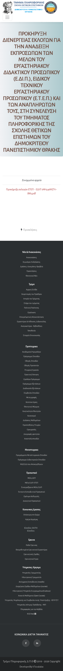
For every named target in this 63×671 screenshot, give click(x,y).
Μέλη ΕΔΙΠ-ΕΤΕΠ (31, 483)
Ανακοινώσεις (31, 257)
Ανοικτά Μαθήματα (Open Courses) (31, 596)
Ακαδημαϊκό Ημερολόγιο (31, 352)
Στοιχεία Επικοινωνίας (31, 335)
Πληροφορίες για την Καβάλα (31, 609)
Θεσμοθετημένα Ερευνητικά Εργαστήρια (31, 550)
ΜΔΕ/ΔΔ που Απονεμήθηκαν (31, 464)
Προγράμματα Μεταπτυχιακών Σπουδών (31, 455)
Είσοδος (30, 531)
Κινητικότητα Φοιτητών (32, 411)
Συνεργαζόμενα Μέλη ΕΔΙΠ (31, 487)
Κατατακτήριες (31, 402)
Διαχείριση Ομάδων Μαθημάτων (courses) (32, 586)
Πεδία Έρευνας (31, 545)
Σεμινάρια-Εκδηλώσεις (31, 262)
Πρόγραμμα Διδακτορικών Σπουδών (31, 460)
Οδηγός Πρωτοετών (31, 365)
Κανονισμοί (31, 416)
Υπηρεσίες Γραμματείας (31, 573)
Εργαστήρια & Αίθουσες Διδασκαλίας (31, 322)
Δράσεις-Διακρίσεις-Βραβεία (31, 267)
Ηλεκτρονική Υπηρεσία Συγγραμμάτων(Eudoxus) (32, 591)
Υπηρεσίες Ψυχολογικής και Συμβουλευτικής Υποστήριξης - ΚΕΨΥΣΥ (31, 600)
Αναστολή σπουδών (31, 439)
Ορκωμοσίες (31, 430)
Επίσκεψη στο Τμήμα (32, 515)
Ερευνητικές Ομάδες (31, 554)
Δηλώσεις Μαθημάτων (31, 420)
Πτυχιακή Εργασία (32, 370)
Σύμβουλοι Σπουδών (31, 393)
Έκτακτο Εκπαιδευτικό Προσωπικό (31, 492)
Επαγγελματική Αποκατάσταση (31, 317)
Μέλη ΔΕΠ (32, 478)
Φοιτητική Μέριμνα (31, 407)
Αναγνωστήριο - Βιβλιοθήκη (31, 326)
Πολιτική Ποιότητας (31, 308)
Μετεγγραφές (31, 397)
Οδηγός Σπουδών (31, 361)
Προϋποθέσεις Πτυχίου (31, 425)
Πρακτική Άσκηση (31, 375)
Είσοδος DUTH (30, 528)
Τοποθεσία (32, 331)
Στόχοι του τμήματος (31, 303)
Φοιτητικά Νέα (31, 276)
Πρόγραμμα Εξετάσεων (31, 384)
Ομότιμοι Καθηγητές (31, 496)
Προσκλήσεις (32, 271)
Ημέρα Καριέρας (31, 519)
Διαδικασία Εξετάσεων (31, 388)
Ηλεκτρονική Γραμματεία (31, 577)
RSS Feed (31, 614)
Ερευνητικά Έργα (31, 559)
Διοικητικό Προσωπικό (31, 501)
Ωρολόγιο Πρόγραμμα (31, 379)
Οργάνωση (32, 312)
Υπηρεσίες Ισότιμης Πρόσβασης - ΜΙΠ (31, 605)
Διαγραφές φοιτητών (32, 434)
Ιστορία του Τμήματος (31, 299)
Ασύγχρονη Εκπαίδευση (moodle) (31, 582)
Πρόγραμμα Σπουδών (31, 356)
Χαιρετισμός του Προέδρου (31, 294)
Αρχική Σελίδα (31, 290)
